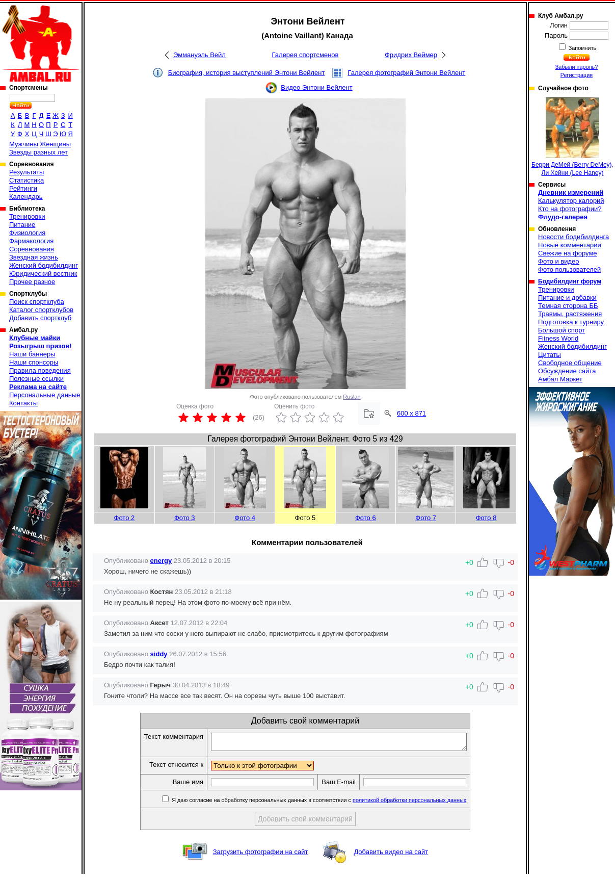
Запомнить (582, 48)
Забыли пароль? (576, 67)
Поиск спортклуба (36, 301)
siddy (159, 654)
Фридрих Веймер (411, 55)
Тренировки (27, 216)
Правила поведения (40, 370)
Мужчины (23, 144)
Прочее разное (32, 282)
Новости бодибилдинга (573, 237)
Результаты (26, 172)
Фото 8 (486, 518)
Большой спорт (561, 330)
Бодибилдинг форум (569, 281)
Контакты (23, 403)
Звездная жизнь (33, 257)
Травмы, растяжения (570, 314)
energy (161, 560)
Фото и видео (558, 261)
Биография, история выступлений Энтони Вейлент (246, 72)
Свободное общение (570, 363)
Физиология (27, 233)
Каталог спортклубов (41, 310)
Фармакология (31, 241)
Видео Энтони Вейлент (316, 87)
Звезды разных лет (38, 152)
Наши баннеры (32, 354)
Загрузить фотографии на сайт (260, 855)
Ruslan (351, 397)
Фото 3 (184, 518)
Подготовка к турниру (571, 322)
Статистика (26, 180)
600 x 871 (411, 413)
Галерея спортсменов (305, 55)
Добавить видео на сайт (391, 855)
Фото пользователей (569, 269)
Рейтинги (23, 188)
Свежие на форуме (567, 253)
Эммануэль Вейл (199, 55)
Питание (22, 224)
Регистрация (576, 75)
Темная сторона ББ (568, 305)
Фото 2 (124, 518)
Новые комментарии (569, 245)
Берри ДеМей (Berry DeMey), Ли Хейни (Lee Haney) (572, 136)
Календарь (26, 196)
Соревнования (31, 249)
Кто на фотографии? (570, 209)
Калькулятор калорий (571, 200)
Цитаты (549, 354)
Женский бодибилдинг (43, 265)
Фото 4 (244, 518)
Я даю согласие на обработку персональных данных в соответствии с (333, 803)
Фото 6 (365, 518)
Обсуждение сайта (567, 371)
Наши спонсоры (33, 362)
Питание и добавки (567, 297)
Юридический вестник (43, 273)
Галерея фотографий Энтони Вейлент (406, 72)
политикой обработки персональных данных (425, 803)
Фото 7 (425, 518)
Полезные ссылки (36, 378)
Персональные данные (45, 395)
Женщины (55, 144)
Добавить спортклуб (40, 318)
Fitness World (558, 338)
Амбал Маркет (560, 379)
